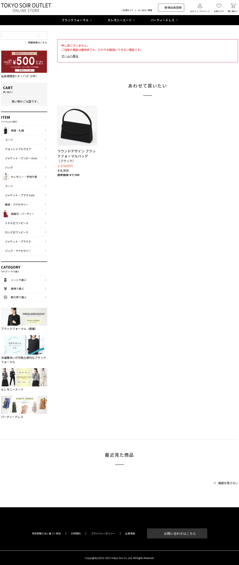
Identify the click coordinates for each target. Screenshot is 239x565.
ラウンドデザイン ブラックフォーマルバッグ (76, 153)
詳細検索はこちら (37, 42)
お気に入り (219, 11)
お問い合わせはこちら (180, 533)
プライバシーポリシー (103, 533)
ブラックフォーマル (75, 20)
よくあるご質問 (145, 10)
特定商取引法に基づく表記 (46, 533)
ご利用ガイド (127, 10)
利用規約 (76, 533)
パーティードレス (163, 20)
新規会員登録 (173, 7)
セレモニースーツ (120, 20)
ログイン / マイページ (200, 11)
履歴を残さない (228, 483)
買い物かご (233, 11)
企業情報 (130, 533)
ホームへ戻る (69, 56)
